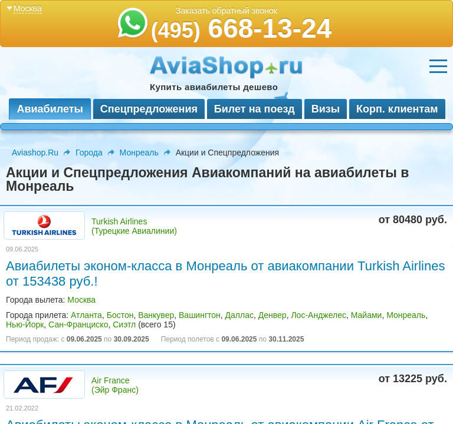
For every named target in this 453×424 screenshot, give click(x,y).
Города (89, 152)
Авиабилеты (50, 109)
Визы (325, 109)
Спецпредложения (149, 109)
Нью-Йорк (25, 324)
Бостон (120, 315)
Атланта (86, 315)
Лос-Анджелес (318, 315)
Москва (81, 299)
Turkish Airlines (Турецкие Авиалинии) (134, 226)
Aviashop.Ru (35, 152)
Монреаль (139, 152)
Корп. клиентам (397, 109)
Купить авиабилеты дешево (214, 87)
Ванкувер (156, 315)
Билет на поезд (254, 109)
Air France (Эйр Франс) (115, 385)
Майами (366, 315)
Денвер (272, 315)
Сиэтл (124, 324)
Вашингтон (200, 315)
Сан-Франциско (78, 324)
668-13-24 (241, 28)
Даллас (239, 315)
